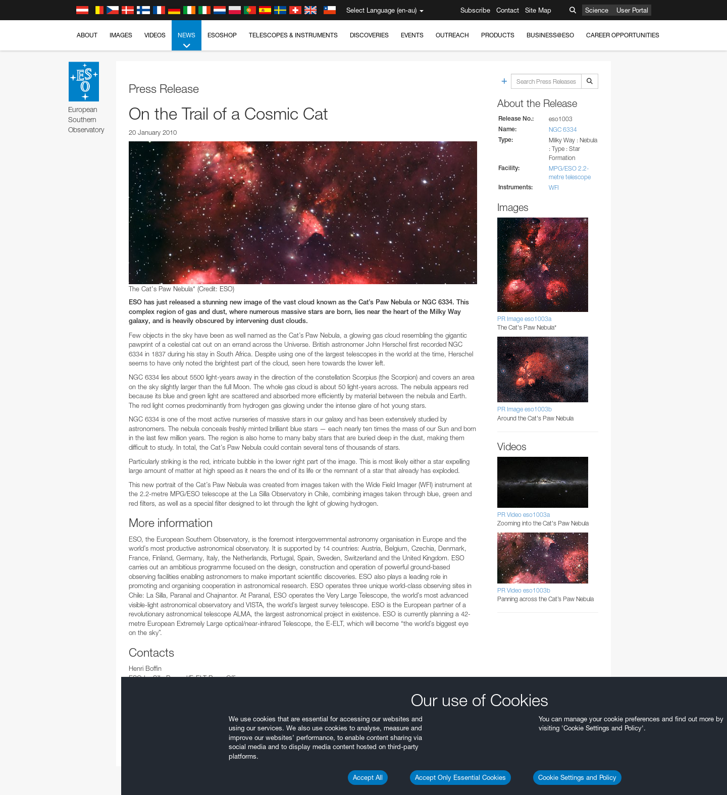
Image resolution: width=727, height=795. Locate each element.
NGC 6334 (563, 129)
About (87, 35)
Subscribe (475, 10)
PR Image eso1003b (524, 409)
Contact (507, 10)
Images (121, 35)
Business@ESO (550, 35)
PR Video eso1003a (523, 514)
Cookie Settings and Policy (577, 777)
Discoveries (369, 35)
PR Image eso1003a (524, 319)
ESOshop (222, 35)
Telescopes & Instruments (293, 35)
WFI (554, 187)
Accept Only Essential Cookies (460, 777)
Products (497, 35)
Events (412, 35)
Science (596, 10)
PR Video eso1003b (523, 590)
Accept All (368, 777)
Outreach (452, 35)
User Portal (632, 10)
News (186, 40)
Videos (155, 35)
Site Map (538, 10)
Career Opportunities (622, 35)
